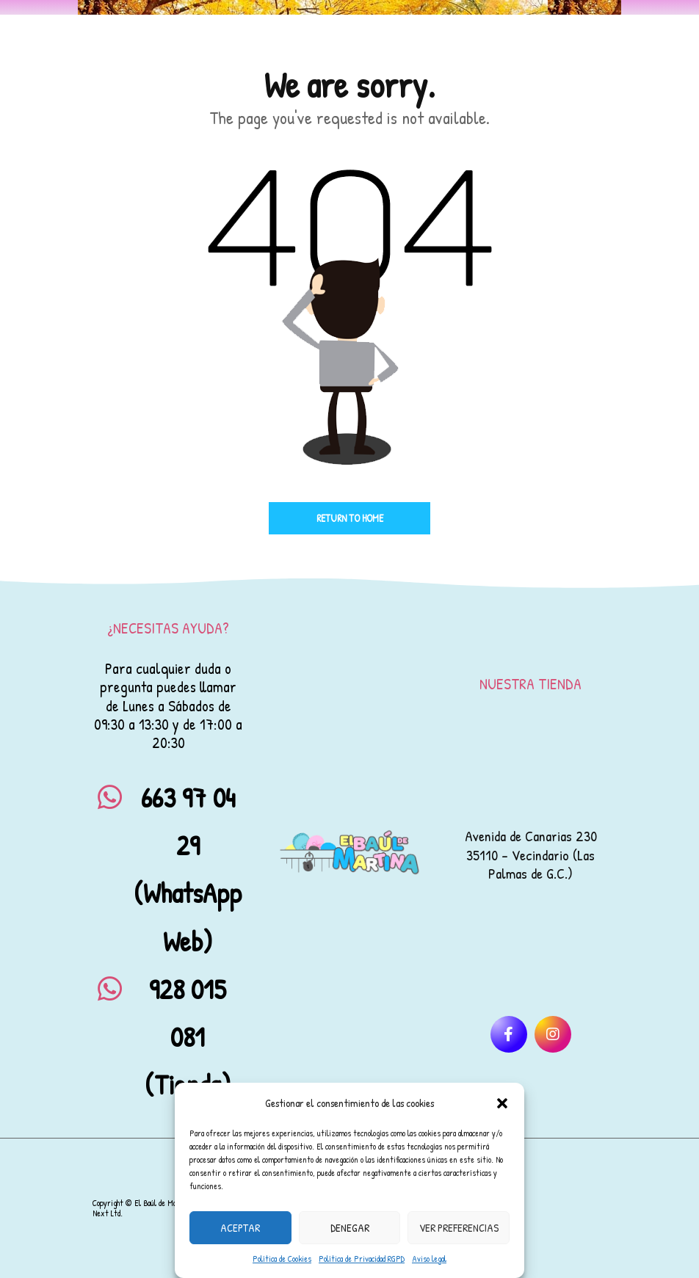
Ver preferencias (459, 1227)
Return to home (349, 518)
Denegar (349, 1227)
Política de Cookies (282, 1258)
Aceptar (240, 1227)
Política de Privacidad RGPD (362, 1258)
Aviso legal (429, 1258)
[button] (502, 1103)
